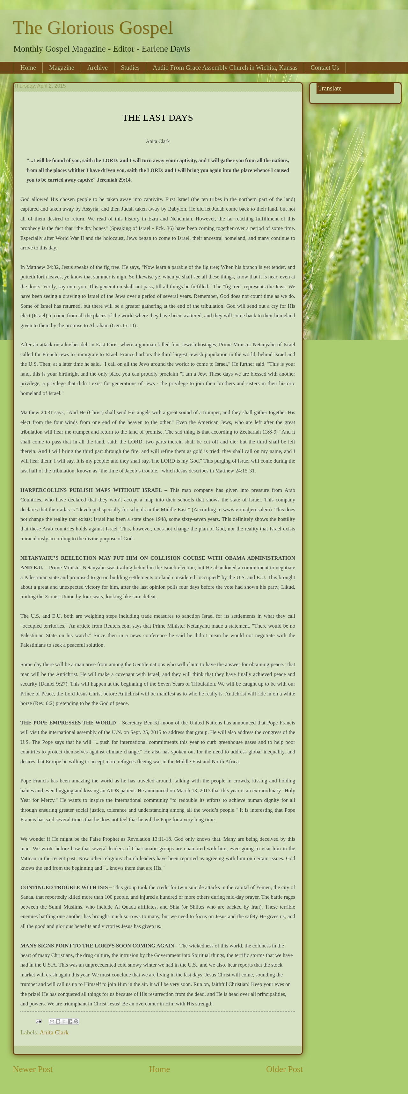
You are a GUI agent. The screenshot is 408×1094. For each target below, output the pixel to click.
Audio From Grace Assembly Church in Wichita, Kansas (225, 67)
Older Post (284, 1069)
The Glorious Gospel (93, 27)
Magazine (61, 67)
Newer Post (33, 1069)
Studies (130, 67)
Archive (97, 67)
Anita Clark (54, 1032)
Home (28, 67)
